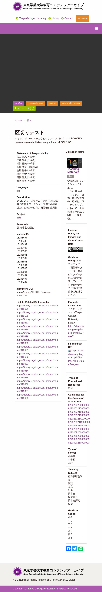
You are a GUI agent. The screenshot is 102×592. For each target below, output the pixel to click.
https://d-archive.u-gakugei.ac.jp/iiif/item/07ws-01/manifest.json (76, 357)
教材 (29, 120)
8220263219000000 (78, 415)
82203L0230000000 (78, 442)
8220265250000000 (78, 436)
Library (55, 18)
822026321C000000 (79, 422)
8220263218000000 (78, 412)
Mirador (52, 103)
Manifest (19, 103)
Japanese (82, 18)
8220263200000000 (78, 405)
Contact (69, 18)
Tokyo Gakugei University (32, 18)
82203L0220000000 (78, 439)
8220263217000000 (78, 408)
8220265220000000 (78, 429)
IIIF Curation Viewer (71, 103)
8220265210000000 (78, 425)
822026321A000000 (79, 418)
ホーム (18, 120)
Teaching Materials (73, 171)
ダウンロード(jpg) (24, 108)
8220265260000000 (78, 432)
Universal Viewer (36, 103)
